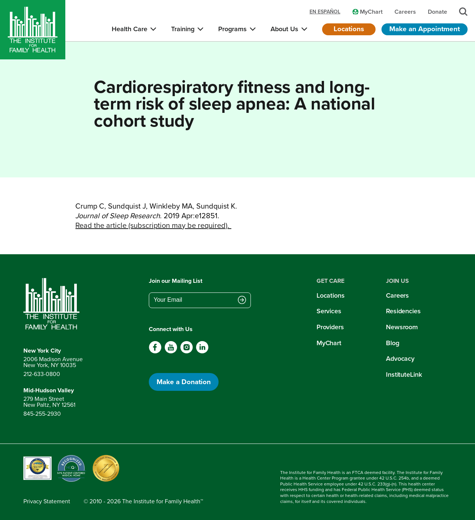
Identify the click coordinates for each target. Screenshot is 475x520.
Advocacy (400, 358)
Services (329, 311)
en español (324, 11)
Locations (349, 28)
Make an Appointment (424, 28)
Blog (392, 343)
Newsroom (402, 327)
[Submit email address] (242, 300)
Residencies (403, 311)
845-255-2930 (42, 413)
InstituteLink (404, 374)
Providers (330, 327)
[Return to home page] (53, 304)
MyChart (329, 343)
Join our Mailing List (175, 281)
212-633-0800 (41, 374)
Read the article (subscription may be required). (153, 225)
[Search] (463, 11)
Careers (397, 295)
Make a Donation (184, 381)
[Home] (32, 29)
